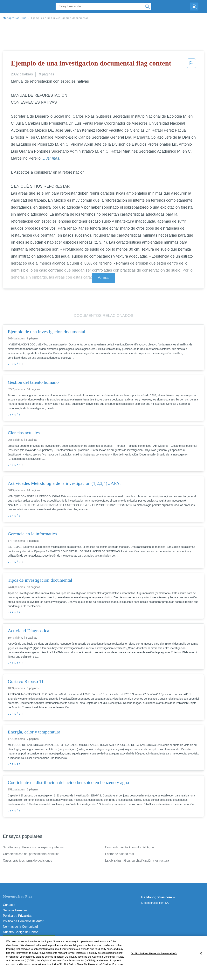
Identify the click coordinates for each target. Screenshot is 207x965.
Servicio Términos (15, 910)
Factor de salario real (119, 854)
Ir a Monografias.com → (158, 897)
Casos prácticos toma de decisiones (27, 860)
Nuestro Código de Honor (20, 932)
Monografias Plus (15, 18)
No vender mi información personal (27, 937)
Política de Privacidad (17, 915)
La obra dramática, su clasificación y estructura (137, 860)
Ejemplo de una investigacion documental (59, 18)
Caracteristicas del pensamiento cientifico (31, 854)
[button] (191, 64)
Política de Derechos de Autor (23, 921)
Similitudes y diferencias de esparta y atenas (33, 847)
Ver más (103, 277)
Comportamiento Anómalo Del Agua (129, 847)
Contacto (9, 904)
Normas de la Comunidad (20, 926)
